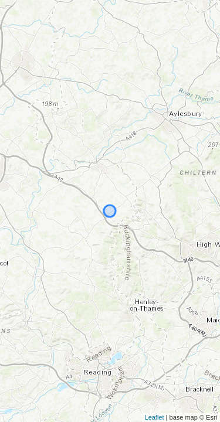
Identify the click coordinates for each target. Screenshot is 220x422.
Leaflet (154, 417)
